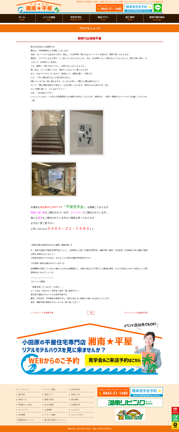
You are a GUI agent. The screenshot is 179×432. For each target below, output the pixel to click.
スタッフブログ (77, 415)
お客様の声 (75, 405)
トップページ (23, 389)
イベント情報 (50, 389)
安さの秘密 (49, 405)
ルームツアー (23, 410)
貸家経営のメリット (26, 420)
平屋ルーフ (22, 399)
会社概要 (21, 415)
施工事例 (74, 399)
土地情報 (48, 410)
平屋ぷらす (75, 394)
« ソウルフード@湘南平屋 (42, 313)
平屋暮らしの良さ (25, 405)
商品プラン (49, 394)
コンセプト (75, 410)
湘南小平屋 (49, 399)
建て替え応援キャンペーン (55, 420)
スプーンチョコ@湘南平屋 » (136, 313)
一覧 (91, 313)
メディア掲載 (50, 415)
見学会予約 (75, 389)
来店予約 (21, 394)
